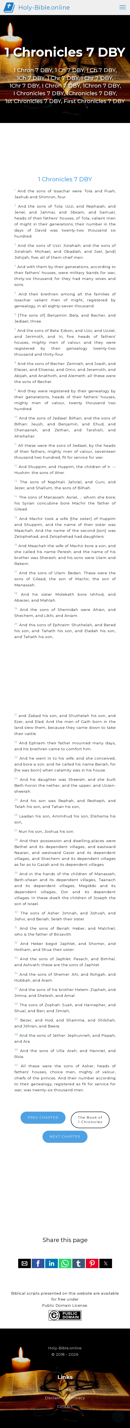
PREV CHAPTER (43, 1117)
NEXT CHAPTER (65, 1137)
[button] (24, 1263)
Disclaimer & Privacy (65, 1398)
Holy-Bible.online (44, 7)
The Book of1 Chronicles (90, 1120)
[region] (65, 153)
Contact (65, 1406)
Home (65, 1389)
